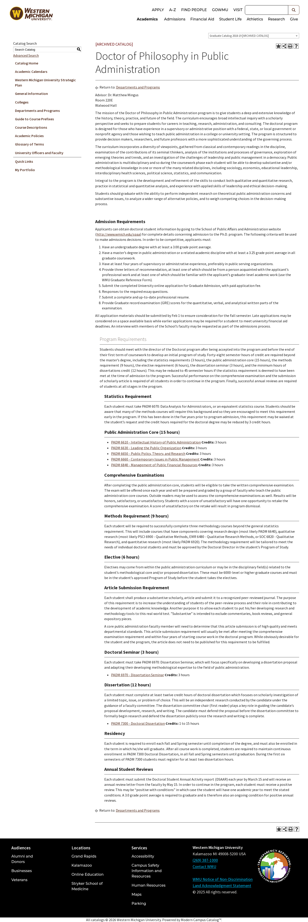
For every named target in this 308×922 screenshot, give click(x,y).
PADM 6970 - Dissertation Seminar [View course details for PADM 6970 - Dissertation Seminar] (137, 675)
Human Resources (148, 885)
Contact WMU (204, 866)
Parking (139, 903)
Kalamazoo (82, 865)
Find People (194, 10)
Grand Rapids (84, 856)
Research (276, 19)
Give (294, 19)
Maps (137, 894)
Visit (238, 10)
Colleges (21, 102)
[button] (293, 10)
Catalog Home (26, 63)
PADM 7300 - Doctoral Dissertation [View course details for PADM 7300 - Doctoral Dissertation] (138, 723)
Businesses (21, 871)
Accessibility (143, 856)
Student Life (230, 19)
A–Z (172, 10)
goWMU (220, 10)
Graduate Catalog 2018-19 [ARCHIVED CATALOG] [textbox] (239, 36)
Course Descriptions (31, 127)
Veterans (19, 880)
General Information (31, 93)
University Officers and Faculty (39, 152)
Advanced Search (26, 55)
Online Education (88, 874)
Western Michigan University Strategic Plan (45, 82)
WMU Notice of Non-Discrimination (223, 879)
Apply (158, 10)
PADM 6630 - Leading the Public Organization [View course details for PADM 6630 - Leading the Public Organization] (146, 448)
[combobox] (253, 35)
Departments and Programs (37, 110)
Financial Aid (202, 19)
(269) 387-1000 (205, 860)
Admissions (175, 19)
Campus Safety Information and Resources (146, 870)
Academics (147, 19)
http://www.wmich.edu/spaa (118, 234)
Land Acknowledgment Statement (222, 885)
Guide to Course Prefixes (34, 119)
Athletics (255, 19)
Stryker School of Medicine (87, 886)
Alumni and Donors (22, 859)
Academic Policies (29, 135)
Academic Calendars (31, 71)
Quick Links (24, 161)
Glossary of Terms (29, 144)
